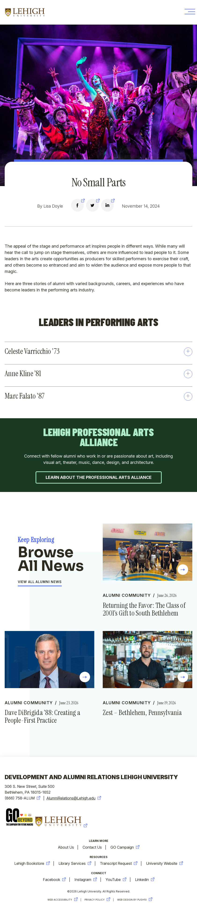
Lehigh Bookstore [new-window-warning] (32, 864)
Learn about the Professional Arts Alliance (99, 477)
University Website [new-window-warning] (164, 864)
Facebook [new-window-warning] (54, 880)
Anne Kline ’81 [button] (98, 374)
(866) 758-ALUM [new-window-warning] (22, 799)
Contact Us (92, 848)
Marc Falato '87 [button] (98, 396)
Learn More (98, 842)
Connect (98, 874)
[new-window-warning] (77, 206)
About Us (66, 848)
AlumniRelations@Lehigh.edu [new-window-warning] (73, 799)
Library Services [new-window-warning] (74, 864)
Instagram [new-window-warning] (85, 880)
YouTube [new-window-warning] (116, 880)
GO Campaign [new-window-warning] (124, 848)
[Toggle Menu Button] (188, 12)
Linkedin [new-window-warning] (144, 880)
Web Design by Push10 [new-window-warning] (136, 900)
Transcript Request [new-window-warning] (118, 864)
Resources (98, 858)
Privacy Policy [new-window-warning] (98, 900)
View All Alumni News (40, 582)
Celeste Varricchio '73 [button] (98, 351)
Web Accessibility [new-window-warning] (62, 900)
